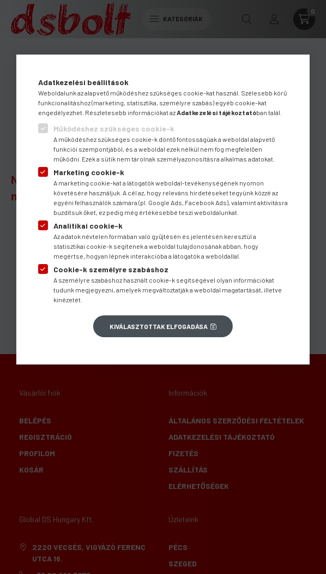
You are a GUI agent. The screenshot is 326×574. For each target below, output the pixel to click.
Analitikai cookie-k (88, 225)
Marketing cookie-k (88, 172)
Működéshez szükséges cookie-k (113, 128)
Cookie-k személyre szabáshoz (110, 269)
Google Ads (165, 202)
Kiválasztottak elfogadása (159, 326)
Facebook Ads (206, 202)
